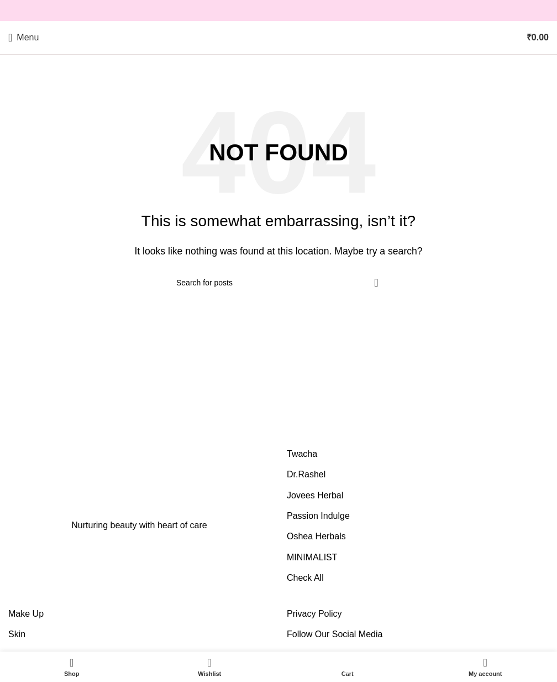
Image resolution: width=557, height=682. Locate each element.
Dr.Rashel (306, 474)
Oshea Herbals (316, 536)
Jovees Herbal (315, 495)
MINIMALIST (312, 557)
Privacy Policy (314, 613)
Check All (305, 577)
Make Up (26, 613)
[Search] (278, 282)
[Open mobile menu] (23, 38)
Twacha (302, 454)
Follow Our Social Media (334, 634)
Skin (16, 634)
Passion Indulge (318, 515)
